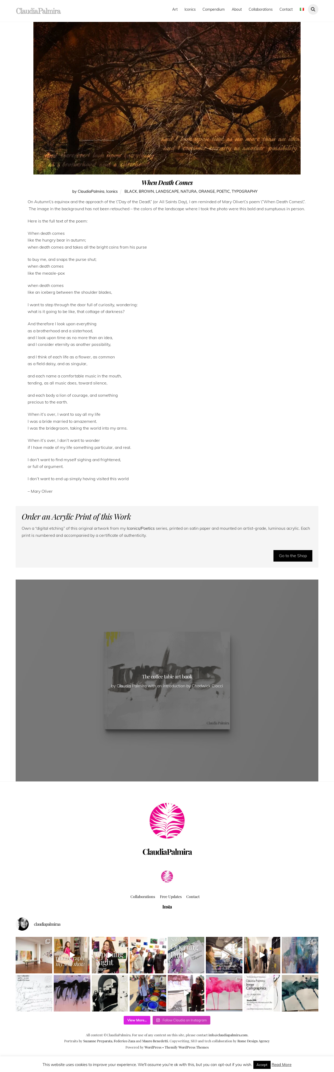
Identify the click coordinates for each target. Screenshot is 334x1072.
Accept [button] (262, 1065)
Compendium (213, 9)
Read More (281, 1064)
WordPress (153, 1047)
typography (245, 191)
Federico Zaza (124, 1041)
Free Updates (171, 896)
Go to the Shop (293, 555)
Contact (286, 9)
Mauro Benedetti (155, 1041)
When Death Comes (167, 182)
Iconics (190, 9)
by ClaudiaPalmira (88, 191)
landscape (167, 191)
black (130, 191)
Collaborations (261, 9)
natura (189, 191)
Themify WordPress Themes (187, 1047)
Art (175, 9)
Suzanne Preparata (97, 1041)
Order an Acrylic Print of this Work (76, 516)
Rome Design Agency (253, 1041)
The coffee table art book (167, 676)
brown (146, 191)
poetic (223, 191)
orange (207, 191)
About (237, 9)
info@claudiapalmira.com (228, 1035)
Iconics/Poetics (140, 528)
